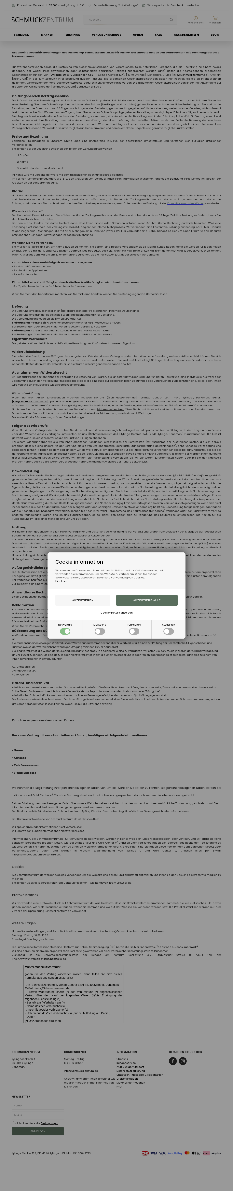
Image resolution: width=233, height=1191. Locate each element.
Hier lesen (61, 581)
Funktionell (134, 629)
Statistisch (168, 629)
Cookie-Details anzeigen (117, 613)
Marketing (99, 629)
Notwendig (65, 629)
